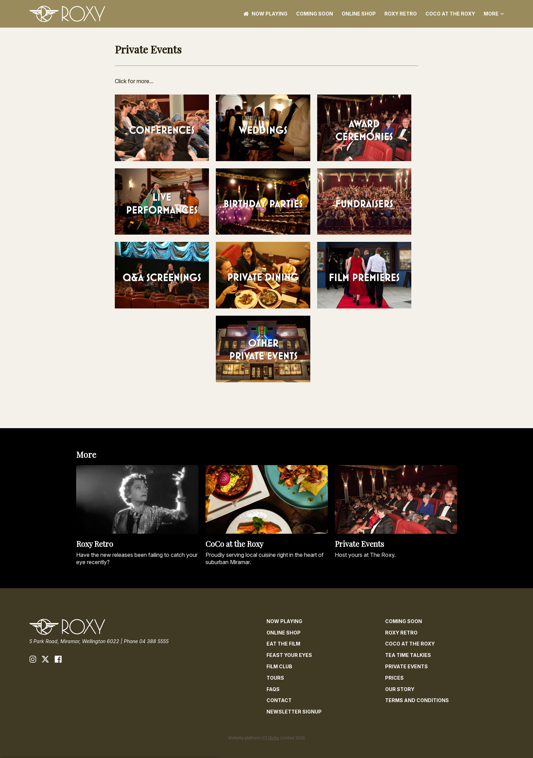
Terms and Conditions (417, 700)
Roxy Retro (400, 14)
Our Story (399, 689)
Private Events (406, 666)
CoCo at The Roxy (450, 14)
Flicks (273, 738)
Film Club (279, 666)
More (494, 14)
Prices (394, 678)
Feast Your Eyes (289, 655)
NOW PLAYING (265, 14)
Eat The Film (283, 644)
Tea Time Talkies (408, 655)
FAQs (273, 689)
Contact (279, 700)
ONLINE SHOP (359, 14)
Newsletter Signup (294, 712)
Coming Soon (314, 14)
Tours (275, 678)
